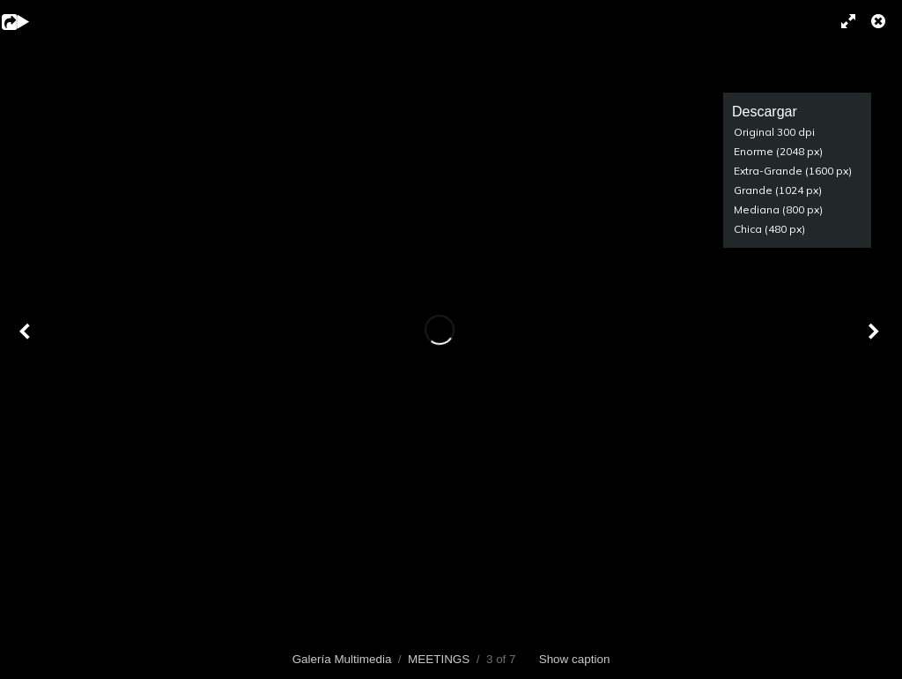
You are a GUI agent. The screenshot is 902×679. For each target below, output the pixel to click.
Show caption (574, 659)
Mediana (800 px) (778, 209)
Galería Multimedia (342, 659)
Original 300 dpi (774, 131)
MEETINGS (438, 659)
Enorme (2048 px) (778, 151)
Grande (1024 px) (778, 190)
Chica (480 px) (769, 228)
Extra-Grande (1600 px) (793, 170)
